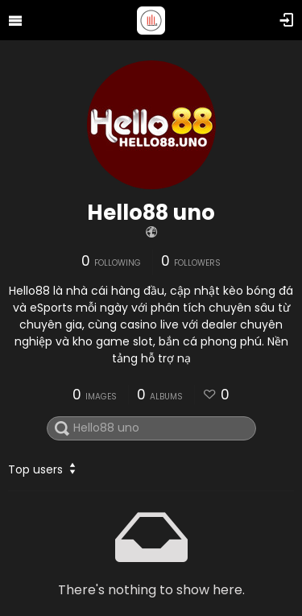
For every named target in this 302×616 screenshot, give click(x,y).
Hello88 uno (151, 212)
